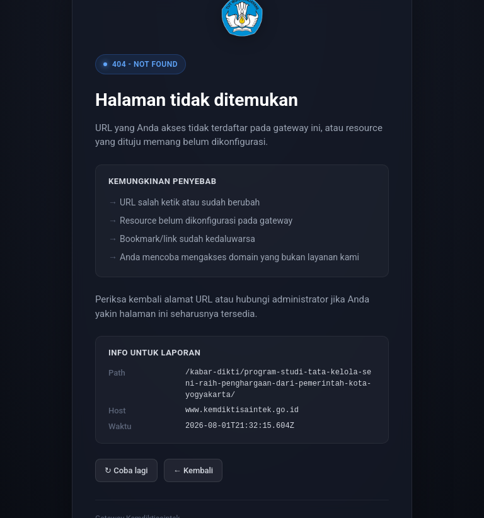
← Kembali (193, 470)
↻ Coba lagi (126, 470)
